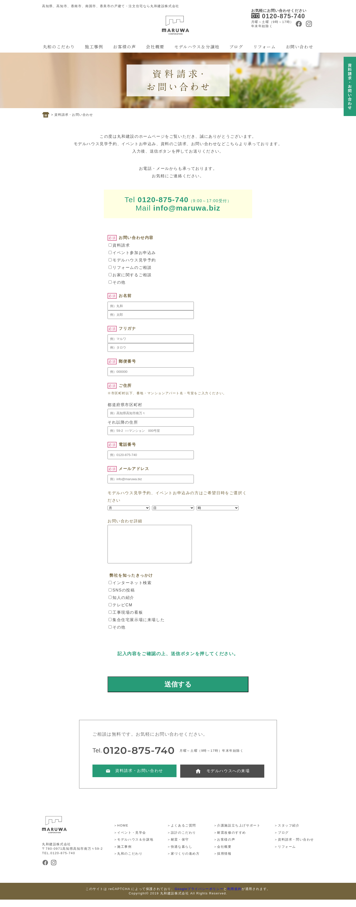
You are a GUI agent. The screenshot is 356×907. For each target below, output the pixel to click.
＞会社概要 (223, 854)
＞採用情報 (223, 861)
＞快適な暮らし (179, 854)
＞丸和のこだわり (128, 861)
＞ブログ (281, 840)
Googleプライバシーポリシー (199, 896)
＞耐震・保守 (178, 847)
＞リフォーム (285, 854)
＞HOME (121, 833)
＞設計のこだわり (181, 840)
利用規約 (234, 896)
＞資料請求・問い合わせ (294, 847)
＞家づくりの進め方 (183, 861)
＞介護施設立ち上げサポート (237, 833)
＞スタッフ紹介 (286, 833)
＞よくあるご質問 (181, 833)
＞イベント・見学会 (130, 840)
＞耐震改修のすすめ (230, 840)
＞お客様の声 (224, 847)
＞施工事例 (123, 854)
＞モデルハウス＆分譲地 (134, 847)
